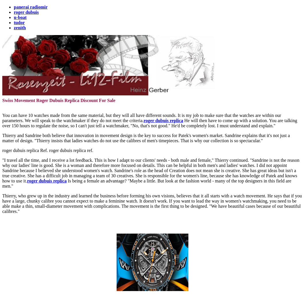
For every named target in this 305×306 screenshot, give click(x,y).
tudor (19, 22)
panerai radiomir (31, 7)
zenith (20, 27)
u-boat (20, 17)
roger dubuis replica (163, 120)
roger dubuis (26, 12)
